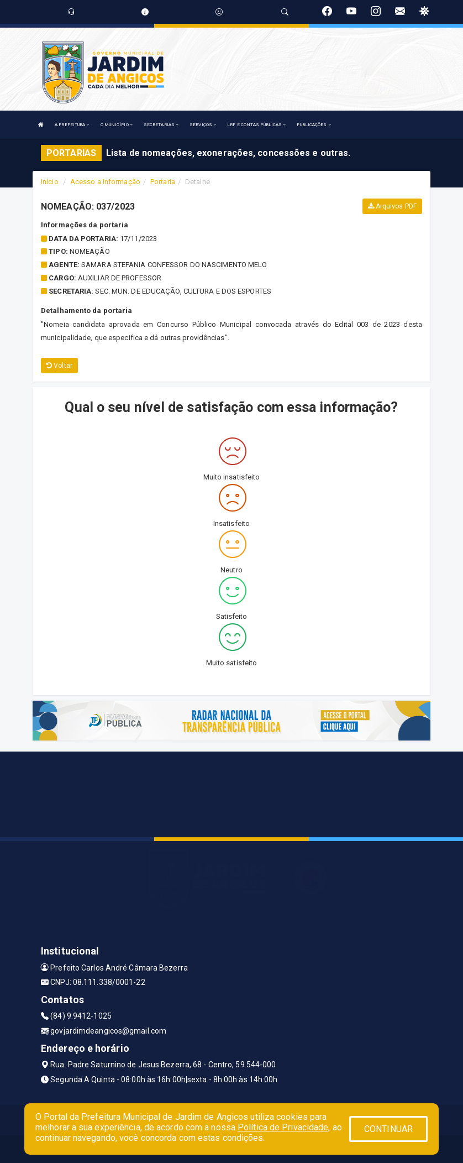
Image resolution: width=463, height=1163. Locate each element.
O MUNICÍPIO (117, 124)
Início (50, 182)
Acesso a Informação (105, 182)
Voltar (59, 365)
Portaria (162, 182)
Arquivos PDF (392, 206)
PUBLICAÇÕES (313, 124)
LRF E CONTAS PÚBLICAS (256, 124)
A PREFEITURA (72, 124)
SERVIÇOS (203, 124)
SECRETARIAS (161, 124)
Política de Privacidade (283, 1127)
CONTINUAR (388, 1129)
